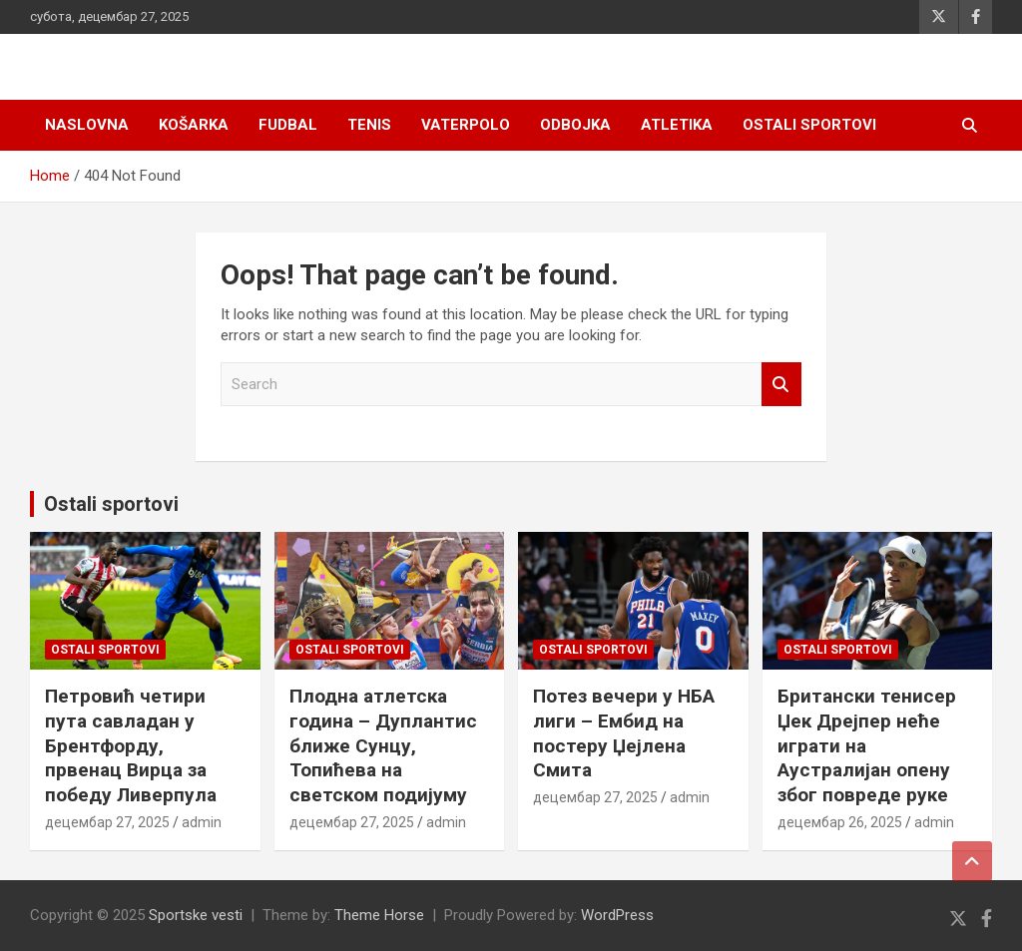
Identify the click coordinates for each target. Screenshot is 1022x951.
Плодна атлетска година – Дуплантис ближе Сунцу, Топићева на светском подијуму (383, 745)
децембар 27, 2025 (107, 822)
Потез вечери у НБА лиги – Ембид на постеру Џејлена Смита (624, 733)
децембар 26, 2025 (839, 822)
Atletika (677, 125)
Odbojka (575, 125)
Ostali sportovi (809, 125)
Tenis (369, 125)
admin (202, 822)
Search (781, 384)
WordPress (617, 915)
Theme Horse (379, 915)
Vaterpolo (465, 125)
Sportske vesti (196, 915)
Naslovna (87, 125)
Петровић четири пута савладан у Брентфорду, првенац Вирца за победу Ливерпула (131, 745)
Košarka (194, 125)
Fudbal (287, 125)
